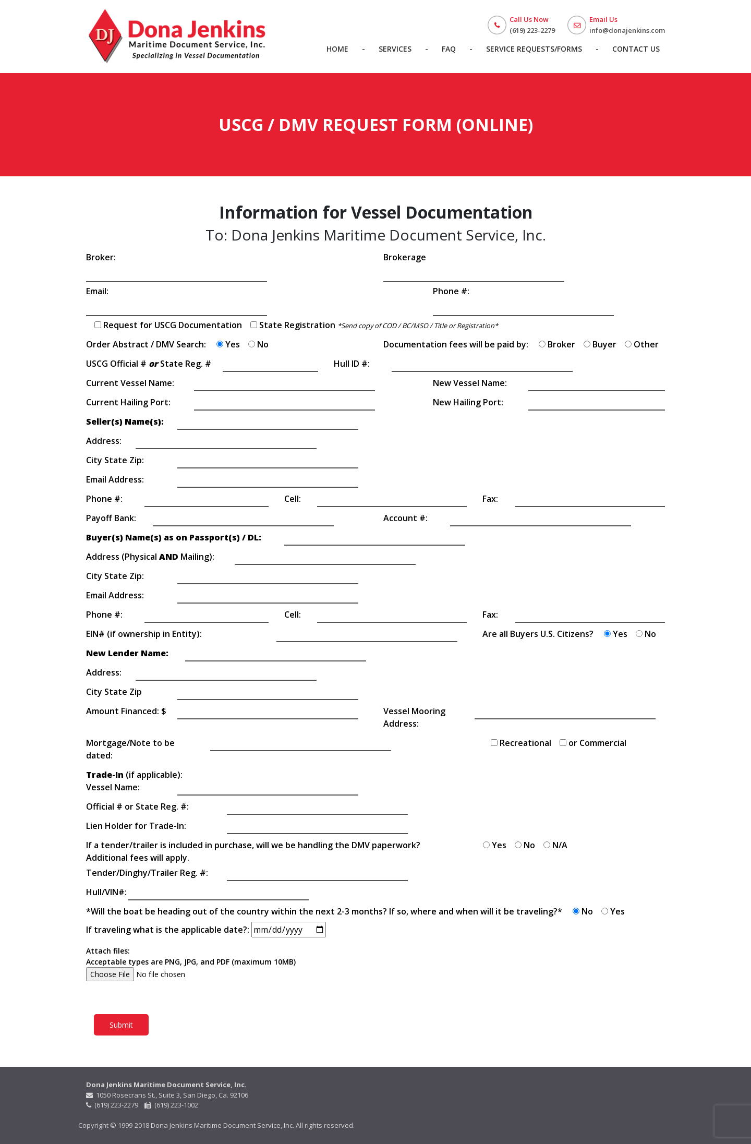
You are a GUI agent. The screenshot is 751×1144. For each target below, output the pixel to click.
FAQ (449, 49)
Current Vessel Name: (130, 383)
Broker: (101, 257)
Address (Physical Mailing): (150, 556)
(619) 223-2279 (113, 1105)
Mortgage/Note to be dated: (130, 749)
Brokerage (404, 257)
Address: (104, 441)
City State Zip (114, 691)
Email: (97, 291)
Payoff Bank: (111, 518)
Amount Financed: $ (126, 711)
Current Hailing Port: (128, 402)
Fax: (490, 498)
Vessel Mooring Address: (414, 717)
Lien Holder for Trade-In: (136, 826)
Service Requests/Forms (534, 49)
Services (395, 49)
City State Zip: (115, 460)
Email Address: (115, 479)
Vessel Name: (113, 787)
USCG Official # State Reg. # (148, 363)
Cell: (292, 498)
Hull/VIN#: (106, 892)
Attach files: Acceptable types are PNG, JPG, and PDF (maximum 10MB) (191, 962)
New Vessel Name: (470, 383)
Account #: (405, 518)
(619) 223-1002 (171, 1105)
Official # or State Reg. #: (137, 806)
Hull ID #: (352, 363)
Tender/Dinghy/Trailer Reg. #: (147, 872)
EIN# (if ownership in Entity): (144, 634)
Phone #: (451, 291)
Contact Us (636, 49)
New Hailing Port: (468, 402)
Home (337, 49)
